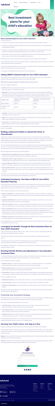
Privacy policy (9, 400)
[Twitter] (2, 396)
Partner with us (50, 389)
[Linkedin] (6, 396)
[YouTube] (3, 396)
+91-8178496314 (5, 388)
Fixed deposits (35, 386)
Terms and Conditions (3, 400)
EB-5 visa (34, 389)
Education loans (35, 388)
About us (15, 4)
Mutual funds (35, 385)
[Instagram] (5, 396)
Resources (44, 4)
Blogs (49, 386)
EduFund (3, 336)
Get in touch (27, 366)
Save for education (23, 4)
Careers (41, 386)
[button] (27, 4)
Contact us (42, 388)
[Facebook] (0, 396)
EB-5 (38, 4)
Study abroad (32, 4)
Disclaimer (12, 400)
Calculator (49, 388)
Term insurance (35, 390)
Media (49, 385)
